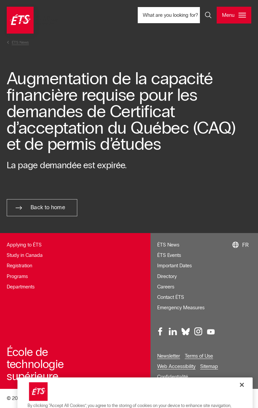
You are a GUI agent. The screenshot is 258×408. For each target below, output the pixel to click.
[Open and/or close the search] (208, 15)
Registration (19, 266)
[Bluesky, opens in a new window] (185, 332)
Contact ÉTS (170, 297)
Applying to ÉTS (24, 245)
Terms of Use (199, 356)
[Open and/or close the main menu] (234, 15)
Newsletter (168, 356)
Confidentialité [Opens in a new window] (172, 377)
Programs (17, 276)
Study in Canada (25, 255)
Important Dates (174, 266)
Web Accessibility (176, 366)
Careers (165, 287)
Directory (167, 276)
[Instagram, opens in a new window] (198, 332)
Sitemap (209, 366)
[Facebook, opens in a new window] (160, 332)
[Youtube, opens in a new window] (211, 332)
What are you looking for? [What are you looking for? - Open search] (180, 15)
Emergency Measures (181, 308)
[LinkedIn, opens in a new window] (173, 332)
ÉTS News (168, 245)
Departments (21, 287)
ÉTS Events (169, 255)
